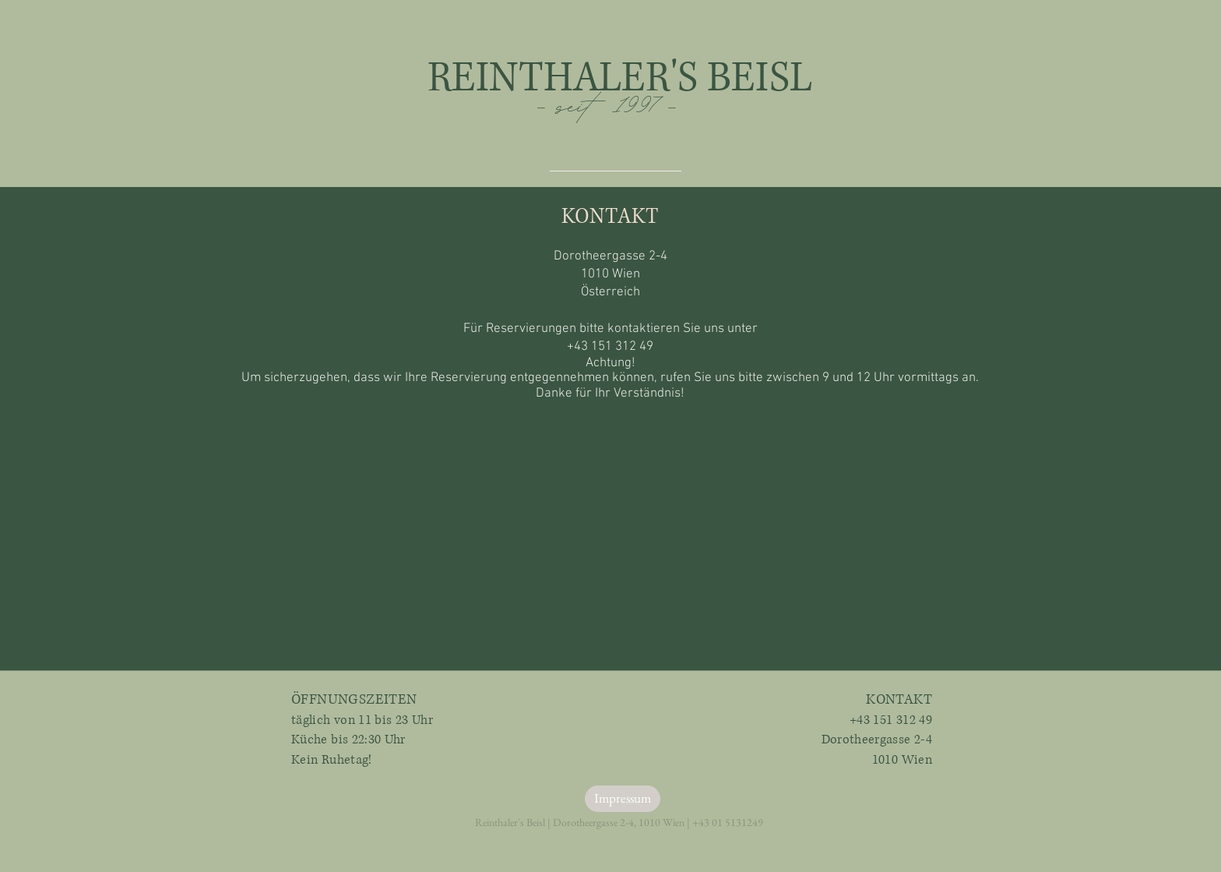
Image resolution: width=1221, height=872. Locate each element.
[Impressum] (622, 799)
